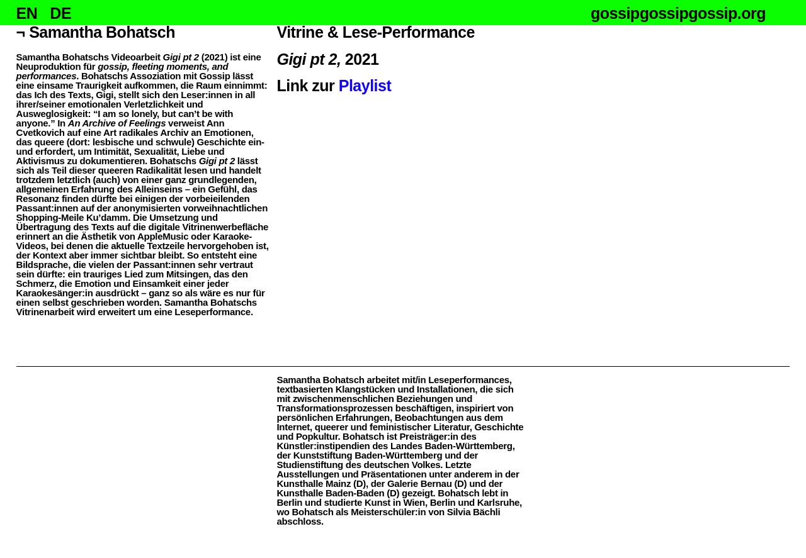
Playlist (365, 85)
